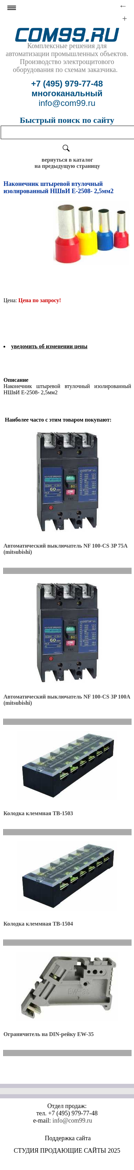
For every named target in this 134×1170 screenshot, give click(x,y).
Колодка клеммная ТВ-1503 (38, 813)
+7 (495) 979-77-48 (67, 83)
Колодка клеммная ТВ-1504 (38, 924)
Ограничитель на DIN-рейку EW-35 (48, 1034)
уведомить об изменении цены (49, 346)
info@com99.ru (72, 1120)
